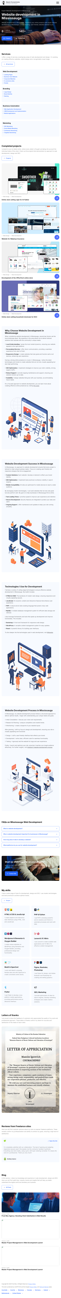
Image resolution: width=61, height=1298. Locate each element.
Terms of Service (44, 1287)
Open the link (52, 1141)
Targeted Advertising (9, 132)
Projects (7, 38)
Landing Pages (8, 74)
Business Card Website (10, 76)
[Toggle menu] (57, 2)
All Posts (7, 1187)
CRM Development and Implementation (14, 111)
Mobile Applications (9, 113)
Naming (6, 96)
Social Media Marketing (10, 128)
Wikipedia (50, 632)
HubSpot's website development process (39, 747)
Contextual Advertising (10, 130)
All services (8, 64)
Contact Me (20, 38)
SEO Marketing (8, 126)
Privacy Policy (32, 1284)
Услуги (6, 900)
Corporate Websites (9, 78)
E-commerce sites (8, 81)
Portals (5, 83)
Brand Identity (7, 94)
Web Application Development (12, 109)
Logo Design (7, 91)
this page (36, 386)
